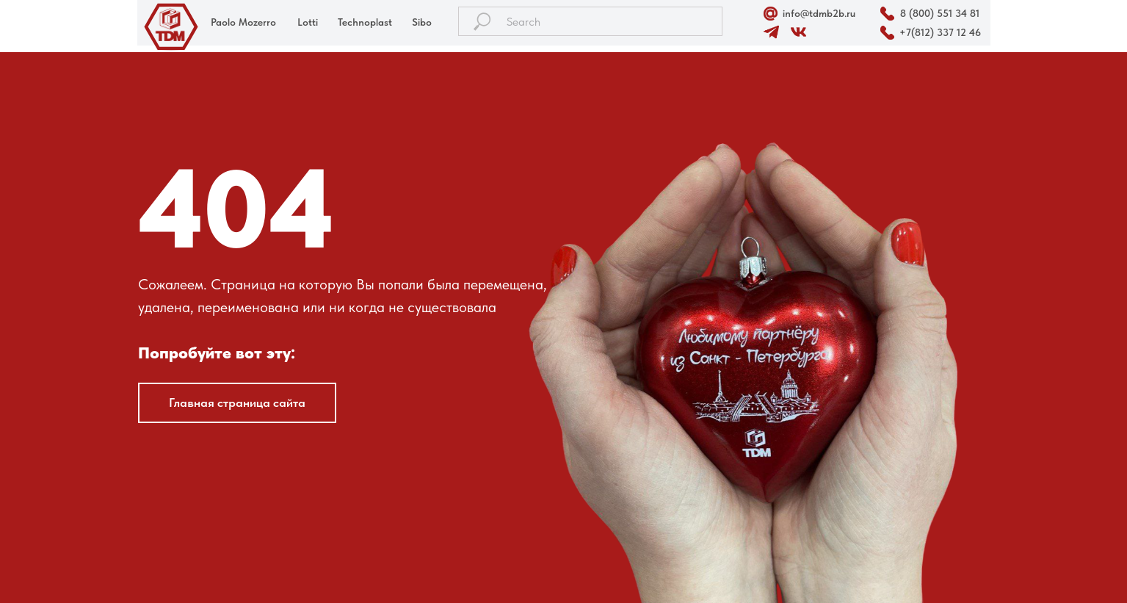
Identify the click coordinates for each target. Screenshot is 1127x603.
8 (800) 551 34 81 (939, 13)
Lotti (307, 22)
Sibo (422, 22)
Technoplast (365, 22)
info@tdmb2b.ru (819, 13)
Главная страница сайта (237, 402)
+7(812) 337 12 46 (940, 32)
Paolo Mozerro (243, 22)
